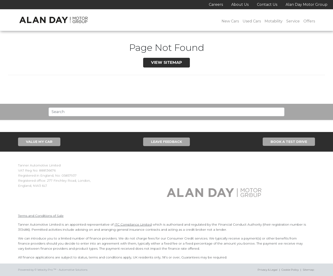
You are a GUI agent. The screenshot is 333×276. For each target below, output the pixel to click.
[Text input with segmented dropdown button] (166, 111)
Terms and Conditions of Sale (41, 216)
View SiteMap (166, 62)
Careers (216, 4)
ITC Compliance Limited (133, 224)
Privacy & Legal (268, 269)
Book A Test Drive (289, 142)
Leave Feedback (166, 142)
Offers (309, 21)
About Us (240, 4)
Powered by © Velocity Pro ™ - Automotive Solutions (52, 269)
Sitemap (308, 269)
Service (293, 21)
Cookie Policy (290, 269)
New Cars (230, 21)
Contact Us (267, 4)
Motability (274, 21)
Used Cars (252, 21)
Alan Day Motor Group (306, 4)
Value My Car (39, 142)
